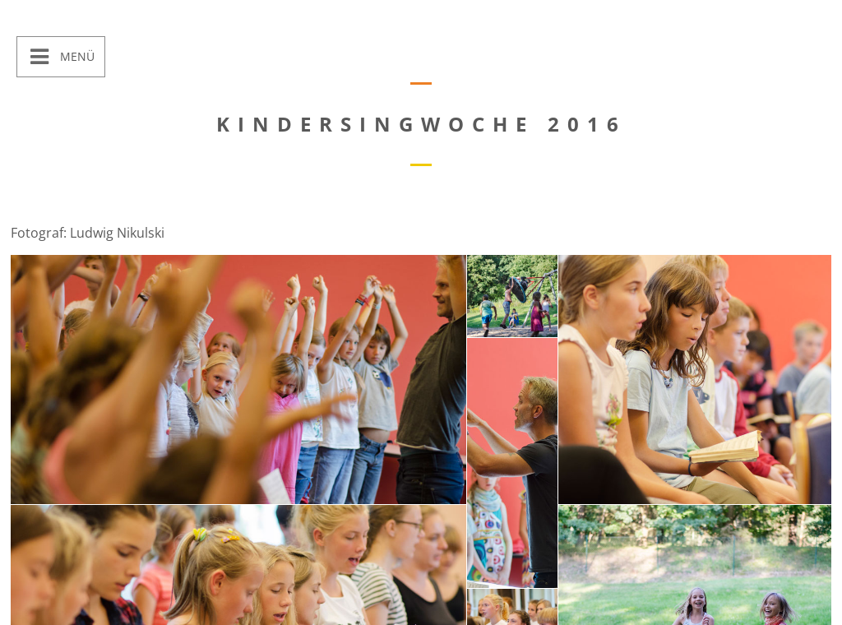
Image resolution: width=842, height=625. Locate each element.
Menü (76, 56)
